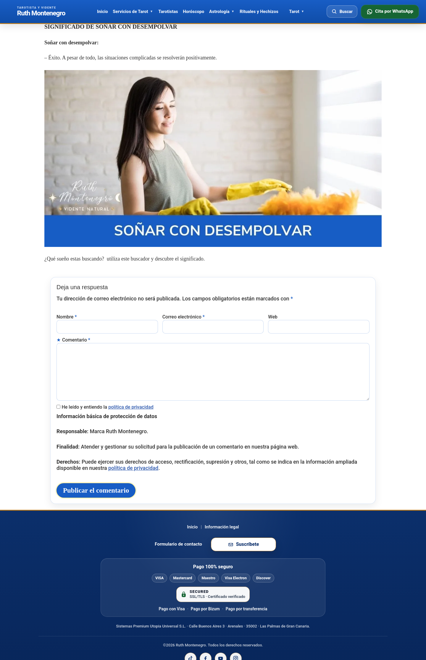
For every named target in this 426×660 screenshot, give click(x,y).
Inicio (102, 11)
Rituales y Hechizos (259, 11)
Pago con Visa (172, 616)
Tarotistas (168, 11)
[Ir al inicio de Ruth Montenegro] (41, 11)
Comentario (76, 335)
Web (272, 313)
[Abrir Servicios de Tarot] (151, 12)
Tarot (294, 11)
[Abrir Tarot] (303, 12)
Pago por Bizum (205, 616)
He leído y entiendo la (107, 396)
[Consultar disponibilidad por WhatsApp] (390, 12)
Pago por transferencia (246, 616)
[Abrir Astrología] (233, 12)
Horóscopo (193, 11)
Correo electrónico (183, 313)
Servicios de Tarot (130, 11)
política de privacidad (131, 396)
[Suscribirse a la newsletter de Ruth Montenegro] (243, 552)
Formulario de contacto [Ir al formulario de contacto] (178, 552)
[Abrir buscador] (342, 11)
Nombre (67, 313)
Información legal (222, 535)
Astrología (219, 11)
